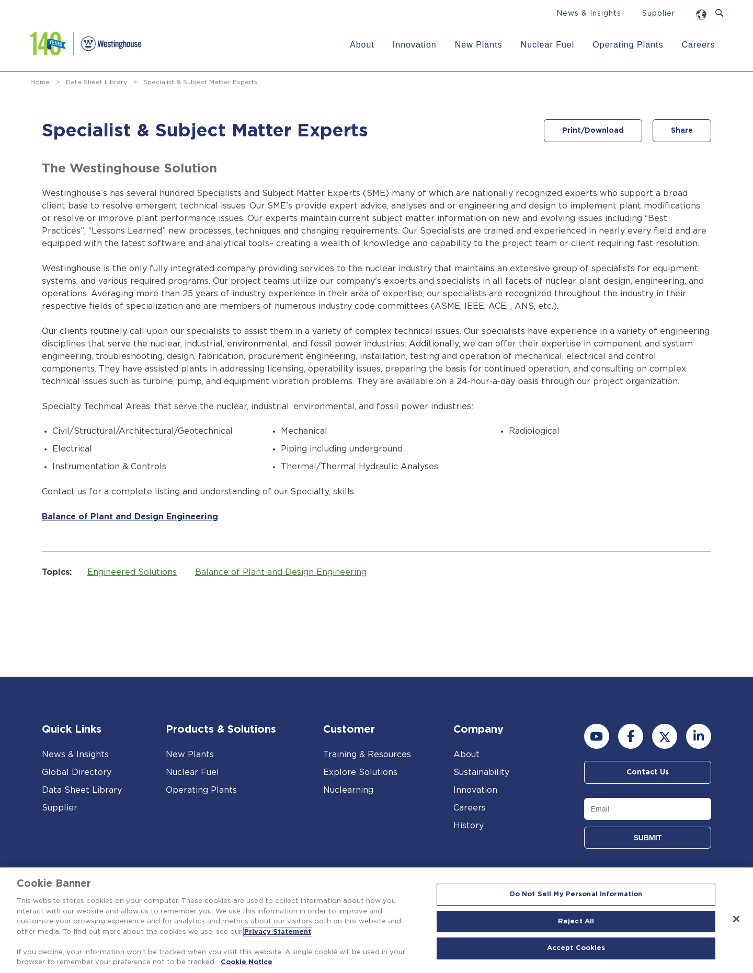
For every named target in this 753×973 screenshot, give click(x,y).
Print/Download (593, 130)
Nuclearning (348, 790)
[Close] (736, 919)
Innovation (415, 44)
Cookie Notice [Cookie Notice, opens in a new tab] (246, 962)
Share (682, 130)
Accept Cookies (576, 948)
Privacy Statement (277, 932)
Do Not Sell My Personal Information (576, 894)
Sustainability (481, 772)
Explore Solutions (360, 772)
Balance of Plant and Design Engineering (130, 517)
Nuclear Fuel (548, 44)
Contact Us (647, 772)
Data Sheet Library (96, 82)
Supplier (658, 13)
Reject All (576, 921)
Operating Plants (627, 44)
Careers (698, 44)
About (362, 44)
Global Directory (76, 772)
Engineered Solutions (132, 572)
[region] (376, 920)
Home (40, 82)
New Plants (479, 44)
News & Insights (588, 13)
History (468, 825)
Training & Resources (367, 754)
